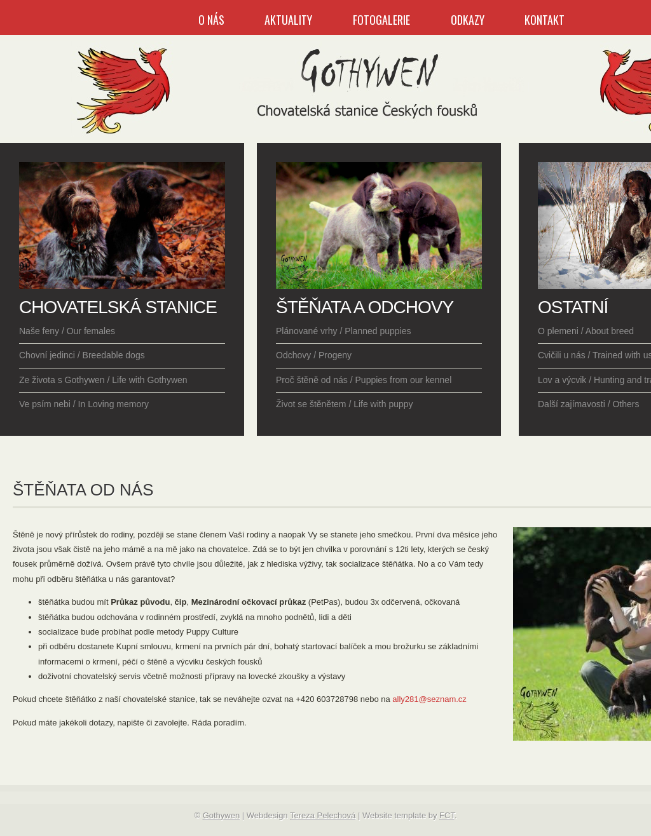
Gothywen (221, 815)
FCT (447, 815)
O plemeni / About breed (586, 331)
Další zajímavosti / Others (589, 404)
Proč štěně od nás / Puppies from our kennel (363, 380)
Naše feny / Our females (67, 331)
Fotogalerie (381, 19)
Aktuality (288, 19)
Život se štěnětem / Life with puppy (344, 404)
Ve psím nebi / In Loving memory (84, 404)
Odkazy (467, 19)
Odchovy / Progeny (314, 355)
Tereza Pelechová (322, 815)
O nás (211, 19)
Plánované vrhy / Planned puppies (343, 331)
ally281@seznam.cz (429, 699)
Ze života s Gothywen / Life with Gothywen (103, 380)
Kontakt (544, 19)
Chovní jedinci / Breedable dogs (82, 355)
